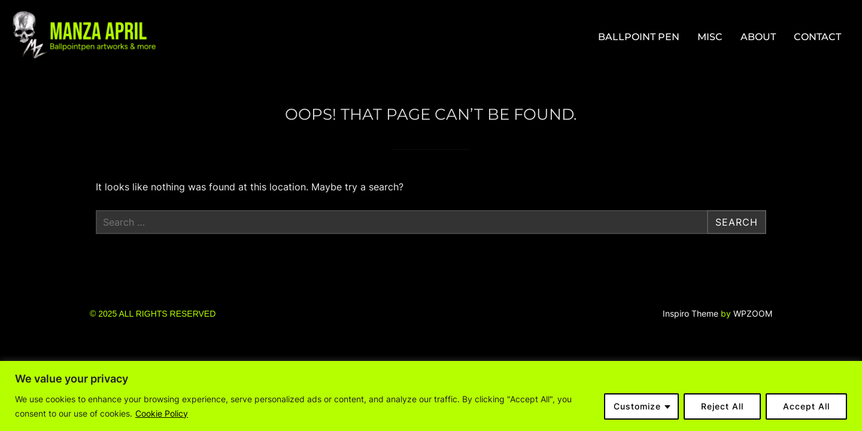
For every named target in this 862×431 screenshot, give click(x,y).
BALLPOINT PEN (638, 37)
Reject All (722, 406)
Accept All (806, 406)
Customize (637, 406)
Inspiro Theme (690, 313)
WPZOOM (752, 313)
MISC (710, 37)
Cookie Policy (161, 413)
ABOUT (758, 37)
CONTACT (817, 37)
